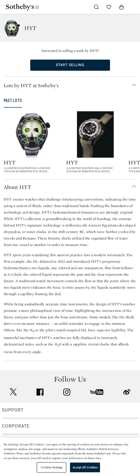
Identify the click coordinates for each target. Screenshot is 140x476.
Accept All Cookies (85, 467)
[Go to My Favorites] (109, 7)
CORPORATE (16, 426)
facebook (40, 392)
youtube (96, 392)
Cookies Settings (51, 467)
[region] (70, 457)
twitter (13, 392)
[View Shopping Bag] (121, 7)
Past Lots (13, 100)
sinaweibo (126, 392)
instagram (66, 392)
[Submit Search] (96, 7)
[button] (72, 85)
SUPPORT (12, 410)
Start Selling (70, 65)
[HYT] (33, 134)
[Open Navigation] (134, 6)
